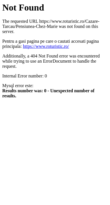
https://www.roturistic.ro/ (46, 46)
